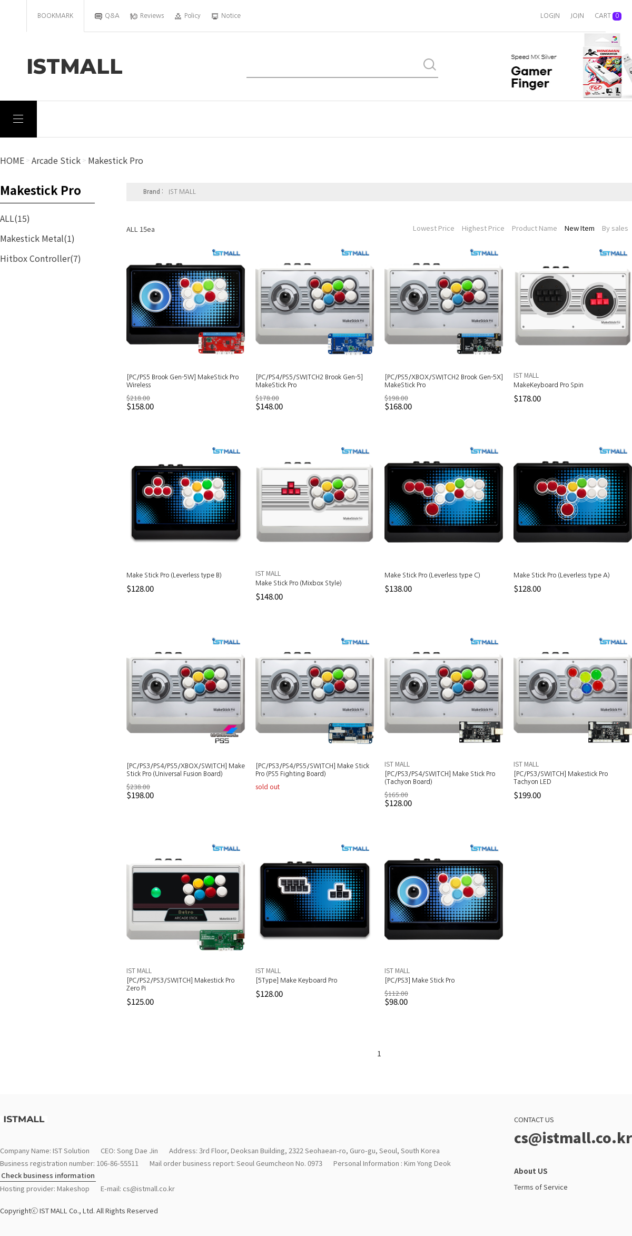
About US (530, 1171)
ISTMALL (74, 66)
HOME (12, 160)
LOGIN (550, 16)
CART (608, 16)
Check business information (48, 1175)
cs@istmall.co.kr (149, 1188)
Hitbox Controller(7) (40, 258)
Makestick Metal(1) (37, 238)
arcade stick (56, 160)
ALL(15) (15, 218)
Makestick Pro (115, 160)
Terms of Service (541, 1187)
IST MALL (182, 192)
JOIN (577, 16)
